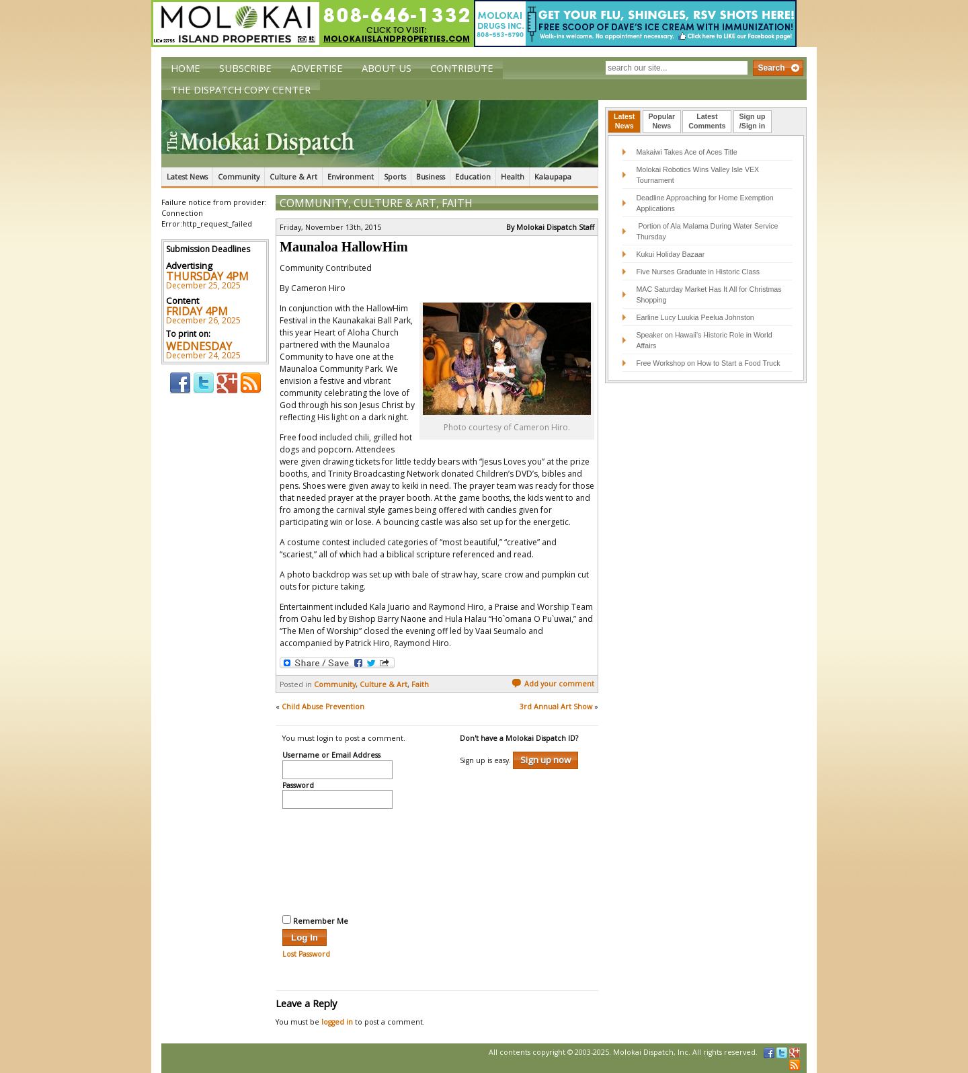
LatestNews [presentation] (624, 121)
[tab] (624, 121)
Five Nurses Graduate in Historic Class (698, 272)
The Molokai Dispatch (379, 133)
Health (512, 177)
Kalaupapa (552, 177)
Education (473, 177)
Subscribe (245, 68)
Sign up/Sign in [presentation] (752, 121)
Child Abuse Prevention (323, 706)
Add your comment (553, 683)
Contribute (461, 68)
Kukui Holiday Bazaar (670, 254)
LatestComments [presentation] (706, 121)
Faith (457, 203)
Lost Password (306, 954)
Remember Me (315, 920)
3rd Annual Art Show (556, 706)
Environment (350, 177)
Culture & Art (293, 177)
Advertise (316, 68)
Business (430, 177)
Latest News (187, 177)
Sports (395, 177)
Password (298, 786)
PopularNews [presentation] (662, 121)
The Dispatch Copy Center (241, 89)
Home (185, 68)
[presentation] (337, 859)
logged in (337, 1022)
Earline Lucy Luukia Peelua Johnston (695, 317)
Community (238, 177)
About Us (386, 68)
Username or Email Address (331, 756)
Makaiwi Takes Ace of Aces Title (686, 152)
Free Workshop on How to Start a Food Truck (708, 363)
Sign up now (545, 760)
